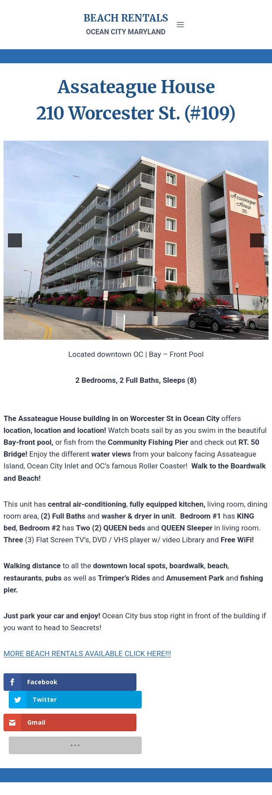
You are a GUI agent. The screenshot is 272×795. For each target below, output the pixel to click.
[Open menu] (180, 24)
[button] (15, 240)
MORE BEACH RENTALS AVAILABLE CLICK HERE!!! (87, 653)
